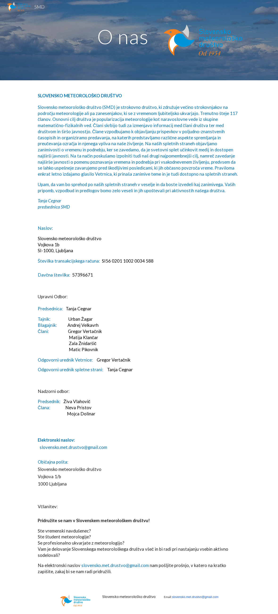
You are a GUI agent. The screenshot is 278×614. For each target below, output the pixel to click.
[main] (117, 36)
